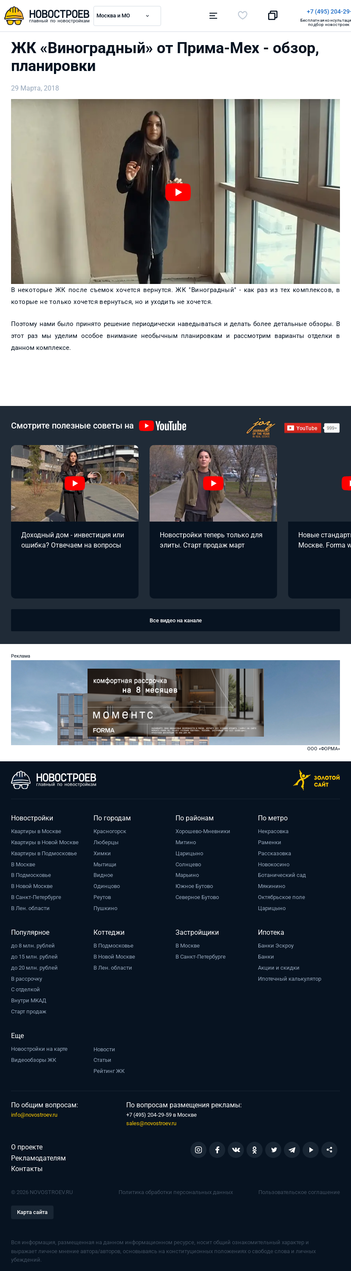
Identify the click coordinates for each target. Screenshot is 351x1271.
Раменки (269, 840)
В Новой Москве (32, 884)
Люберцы (106, 840)
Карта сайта (32, 1210)
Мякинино (271, 884)
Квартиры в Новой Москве (45, 840)
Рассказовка (274, 851)
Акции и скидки (279, 965)
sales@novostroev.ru (151, 1121)
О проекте (26, 1145)
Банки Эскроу (276, 943)
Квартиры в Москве (36, 829)
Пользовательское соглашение (299, 1190)
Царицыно (189, 851)
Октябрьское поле (281, 895)
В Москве (23, 862)
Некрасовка (273, 829)
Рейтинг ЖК (109, 1069)
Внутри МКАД (28, 998)
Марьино (187, 873)
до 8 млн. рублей (33, 943)
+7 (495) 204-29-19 (215, 11)
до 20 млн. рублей (34, 965)
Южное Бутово (194, 884)
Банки (266, 954)
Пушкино (105, 906)
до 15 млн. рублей (34, 954)
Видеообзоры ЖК (33, 1058)
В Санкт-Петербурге (36, 895)
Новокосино (273, 862)
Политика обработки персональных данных (176, 1190)
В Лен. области (30, 906)
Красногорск (109, 829)
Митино (186, 840)
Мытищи (104, 862)
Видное (103, 873)
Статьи (102, 1058)
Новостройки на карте (39, 1047)
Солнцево (188, 862)
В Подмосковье (31, 873)
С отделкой (25, 987)
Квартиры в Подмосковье (44, 851)
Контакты (26, 1167)
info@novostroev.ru (34, 1112)
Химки (102, 851)
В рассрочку (26, 976)
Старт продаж (28, 1009)
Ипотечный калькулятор (289, 976)
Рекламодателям (38, 1156)
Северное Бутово (197, 895)
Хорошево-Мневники (203, 829)
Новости (104, 1047)
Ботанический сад (282, 873)
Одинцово (106, 884)
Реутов (102, 895)
